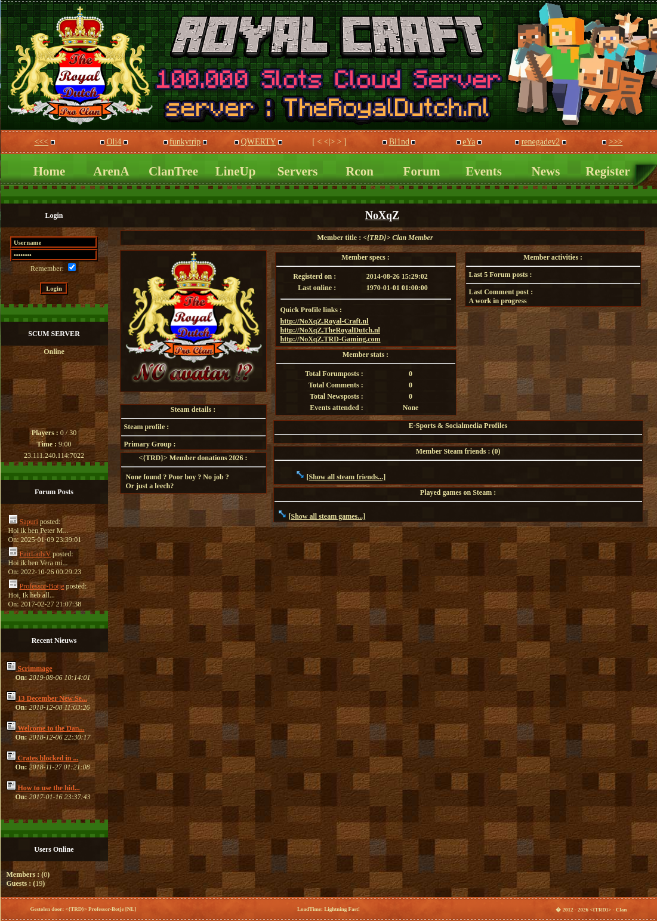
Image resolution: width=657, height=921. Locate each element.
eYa (468, 141)
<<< (42, 141)
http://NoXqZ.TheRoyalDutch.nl (330, 330)
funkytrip (185, 141)
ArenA (111, 171)
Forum (421, 171)
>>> (616, 141)
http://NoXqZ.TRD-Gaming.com (330, 339)
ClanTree (173, 171)
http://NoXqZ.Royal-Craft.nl (324, 321)
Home (49, 171)
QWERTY (258, 141)
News (546, 171)
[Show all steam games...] (327, 516)
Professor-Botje (42, 586)
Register (607, 171)
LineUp (235, 171)
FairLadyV (35, 554)
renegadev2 (541, 141)
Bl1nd (399, 141)
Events (483, 171)
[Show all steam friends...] (346, 477)
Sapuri (29, 522)
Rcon (360, 171)
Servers (297, 171)
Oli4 (113, 141)
